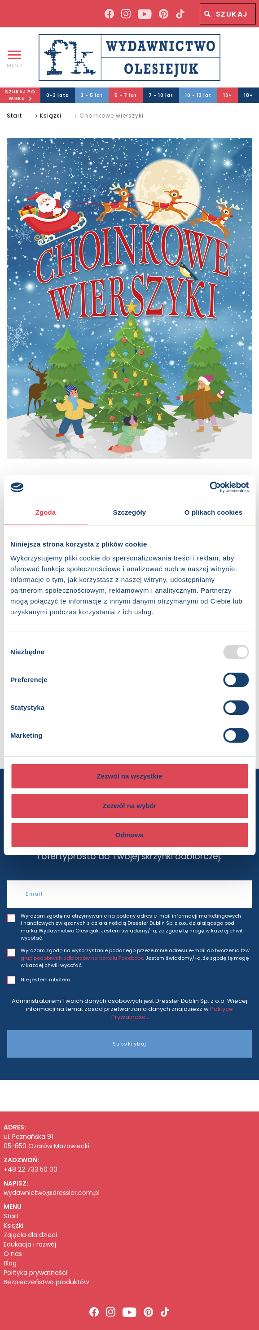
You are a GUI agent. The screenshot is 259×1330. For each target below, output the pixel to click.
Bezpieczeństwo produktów (46, 1282)
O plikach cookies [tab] (213, 512)
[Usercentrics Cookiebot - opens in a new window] (209, 487)
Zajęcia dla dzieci (30, 1235)
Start (14, 115)
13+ (227, 95)
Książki (50, 115)
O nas (13, 1254)
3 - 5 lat (92, 95)
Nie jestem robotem (45, 979)
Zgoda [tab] (45, 512)
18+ (248, 95)
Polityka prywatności (35, 1273)
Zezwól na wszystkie (129, 776)
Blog (10, 1263)
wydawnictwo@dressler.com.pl (52, 1192)
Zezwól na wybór (129, 805)
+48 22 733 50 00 (30, 1169)
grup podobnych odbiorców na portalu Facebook (82, 958)
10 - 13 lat (198, 95)
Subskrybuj (130, 1043)
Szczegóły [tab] (129, 512)
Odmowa (129, 835)
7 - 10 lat (161, 95)
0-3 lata (57, 95)
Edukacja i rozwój (30, 1244)
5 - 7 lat (125, 95)
